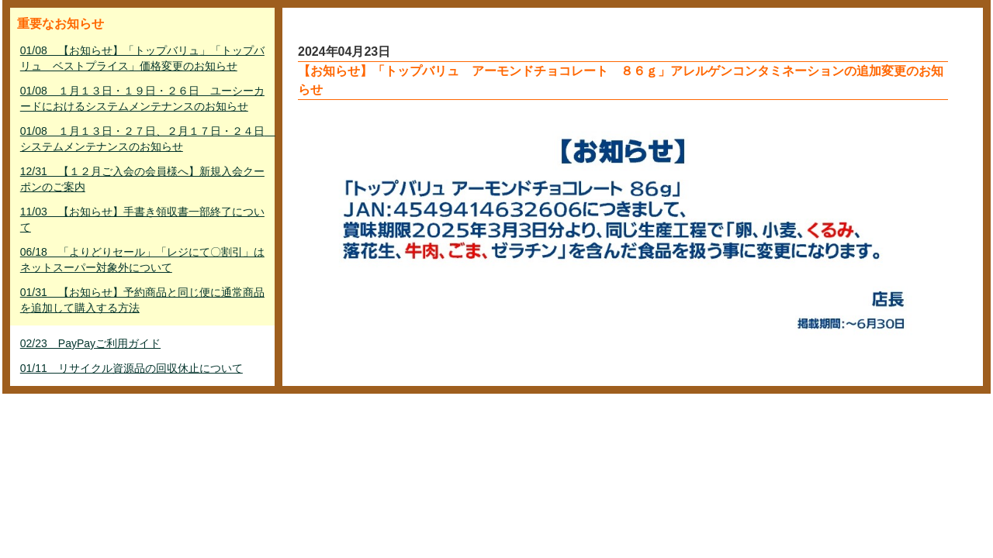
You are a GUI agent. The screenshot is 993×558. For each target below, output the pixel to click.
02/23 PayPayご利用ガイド (90, 343)
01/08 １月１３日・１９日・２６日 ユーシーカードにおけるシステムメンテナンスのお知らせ (142, 98)
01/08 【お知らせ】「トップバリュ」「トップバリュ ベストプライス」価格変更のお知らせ (142, 58)
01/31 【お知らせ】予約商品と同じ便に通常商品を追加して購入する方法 (142, 300)
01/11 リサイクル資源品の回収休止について (131, 368)
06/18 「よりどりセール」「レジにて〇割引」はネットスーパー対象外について (142, 260)
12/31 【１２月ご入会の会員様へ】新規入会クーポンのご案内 (142, 179)
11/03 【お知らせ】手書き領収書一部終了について (142, 219)
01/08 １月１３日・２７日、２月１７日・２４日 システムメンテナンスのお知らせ (144, 139)
